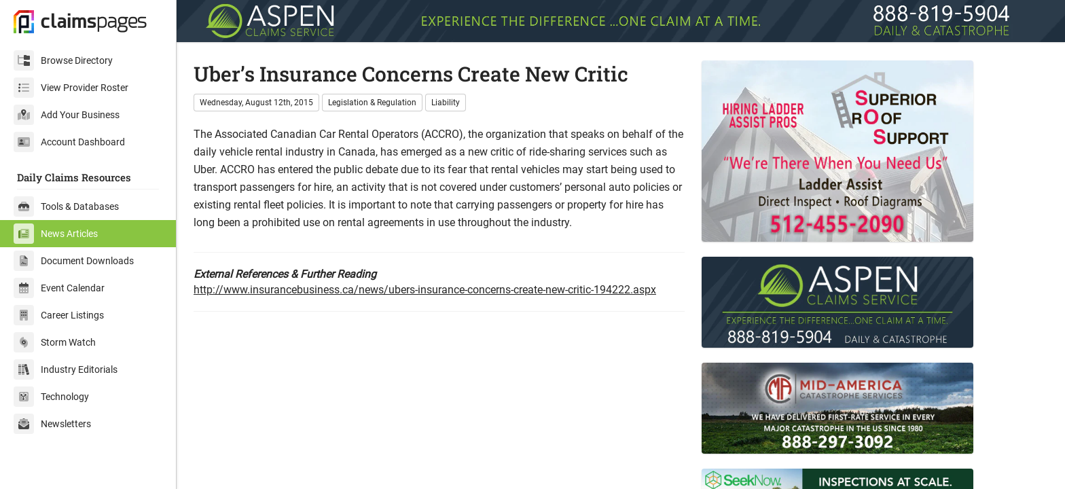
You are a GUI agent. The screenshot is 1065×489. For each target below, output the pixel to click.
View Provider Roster (71, 87)
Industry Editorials (66, 369)
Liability (445, 102)
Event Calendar (59, 288)
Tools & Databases (66, 206)
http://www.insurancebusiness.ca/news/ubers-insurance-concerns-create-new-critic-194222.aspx (425, 289)
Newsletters (52, 424)
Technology (51, 396)
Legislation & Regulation (372, 102)
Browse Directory (63, 60)
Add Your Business (67, 115)
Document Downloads (74, 261)
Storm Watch (55, 342)
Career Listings (59, 315)
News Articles (56, 233)
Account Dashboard (69, 142)
